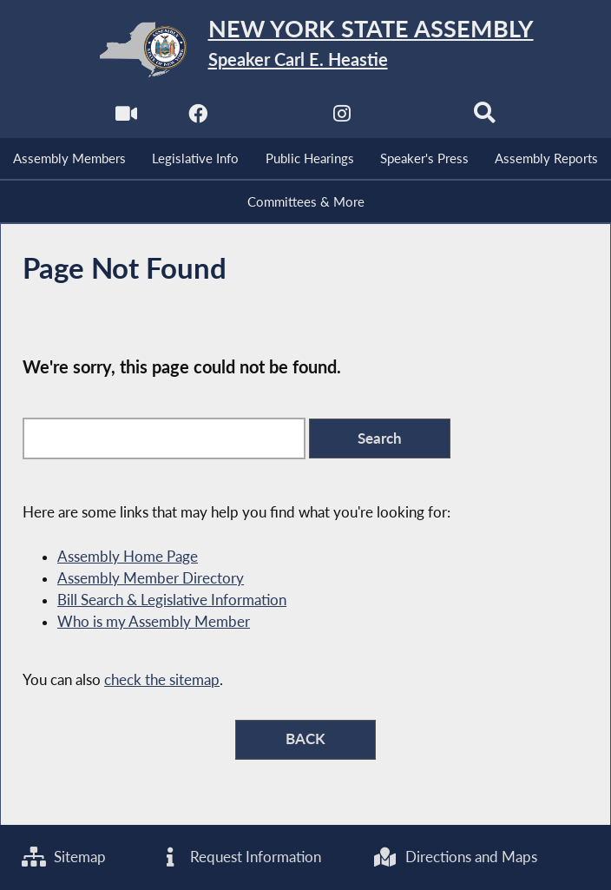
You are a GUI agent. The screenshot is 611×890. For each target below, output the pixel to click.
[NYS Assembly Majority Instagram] (341, 118)
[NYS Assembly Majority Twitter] (269, 118)
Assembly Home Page (127, 556)
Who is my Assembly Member (153, 621)
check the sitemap (162, 680)
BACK (305, 739)
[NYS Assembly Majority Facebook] (198, 118)
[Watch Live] (126, 118)
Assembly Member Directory (150, 578)
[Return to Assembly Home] (305, 49)
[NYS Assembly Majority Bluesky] (412, 118)
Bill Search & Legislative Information (171, 600)
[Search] (484, 118)
